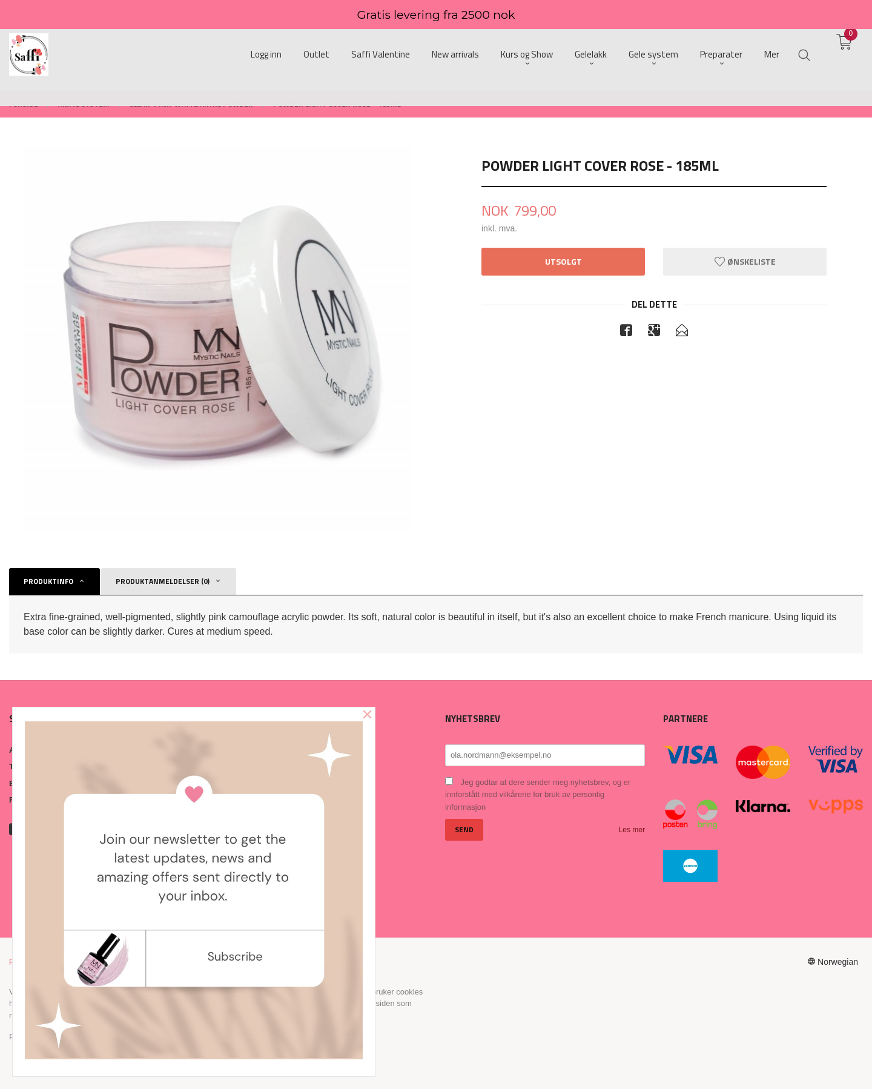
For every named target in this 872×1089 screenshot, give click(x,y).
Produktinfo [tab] (48, 581)
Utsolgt (563, 261)
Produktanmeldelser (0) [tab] (163, 581)
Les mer (632, 830)
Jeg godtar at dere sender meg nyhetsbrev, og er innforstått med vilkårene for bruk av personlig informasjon (537, 795)
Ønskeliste (745, 261)
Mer (771, 55)
